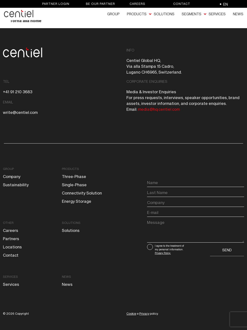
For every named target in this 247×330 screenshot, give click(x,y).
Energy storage (76, 201)
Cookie (131, 313)
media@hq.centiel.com (159, 109)
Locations (12, 247)
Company (11, 176)
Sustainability (16, 184)
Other (8, 223)
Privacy (144, 313)
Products (70, 169)
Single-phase (74, 184)
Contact (181, 4)
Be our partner (100, 4)
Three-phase (74, 176)
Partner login (55, 4)
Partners (11, 238)
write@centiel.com (20, 112)
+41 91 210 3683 (17, 91)
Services (10, 277)
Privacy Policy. (163, 253)
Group (8, 169)
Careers (137, 4)
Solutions (71, 223)
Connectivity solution (82, 193)
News (66, 277)
